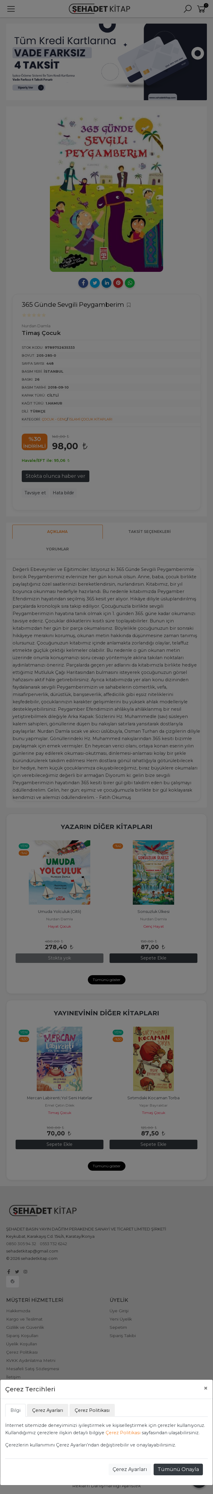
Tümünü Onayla (178, 1469)
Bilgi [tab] (15, 1410)
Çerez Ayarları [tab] (47, 1410)
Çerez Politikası (123, 1432)
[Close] (206, 1388)
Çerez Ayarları (130, 1469)
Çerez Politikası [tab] (92, 1410)
